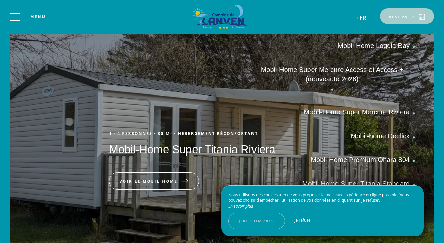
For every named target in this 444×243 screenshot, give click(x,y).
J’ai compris (256, 220)
